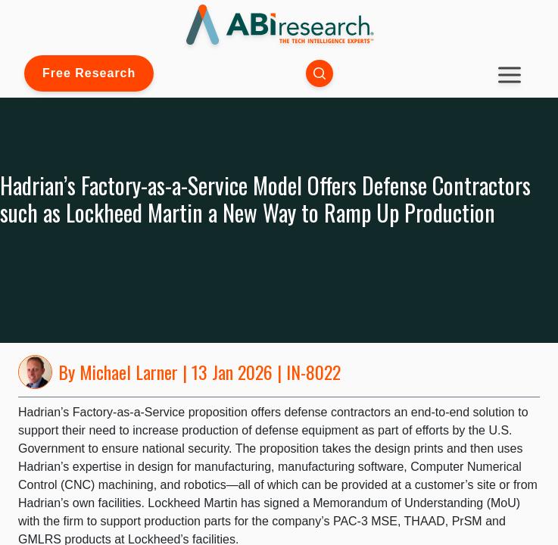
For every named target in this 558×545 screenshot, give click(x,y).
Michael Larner (128, 371)
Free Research (89, 73)
